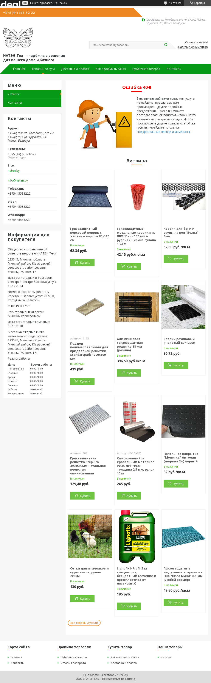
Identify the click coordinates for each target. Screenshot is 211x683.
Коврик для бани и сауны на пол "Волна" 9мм (181, 232)
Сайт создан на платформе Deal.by (105, 675)
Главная (19, 68)
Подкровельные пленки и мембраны (163, 132)
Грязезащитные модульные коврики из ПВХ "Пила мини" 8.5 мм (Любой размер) (183, 574)
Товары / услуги (43, 68)
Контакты (174, 68)
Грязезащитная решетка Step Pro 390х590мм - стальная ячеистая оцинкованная (88, 465)
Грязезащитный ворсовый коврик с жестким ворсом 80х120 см (89, 234)
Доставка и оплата (75, 68)
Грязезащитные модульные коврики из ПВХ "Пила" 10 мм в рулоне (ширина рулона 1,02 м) (136, 236)
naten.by (14, 171)
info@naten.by (18, 180)
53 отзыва (175, 3)
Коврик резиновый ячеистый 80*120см (179, 341)
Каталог (14, 94)
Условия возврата (73, 663)
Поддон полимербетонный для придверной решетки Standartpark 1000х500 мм (89, 350)
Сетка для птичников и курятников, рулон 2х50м (89, 572)
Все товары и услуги (84, 623)
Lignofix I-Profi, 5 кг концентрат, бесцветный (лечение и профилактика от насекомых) (136, 575)
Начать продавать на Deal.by (48, 3)
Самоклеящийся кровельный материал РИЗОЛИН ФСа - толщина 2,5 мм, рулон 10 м (135, 465)
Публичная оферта (146, 68)
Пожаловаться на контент (118, 679)
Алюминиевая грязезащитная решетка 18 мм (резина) (130, 344)
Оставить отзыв (196, 42)
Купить (85, 262)
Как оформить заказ (111, 68)
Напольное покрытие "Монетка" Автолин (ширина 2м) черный (181, 457)
